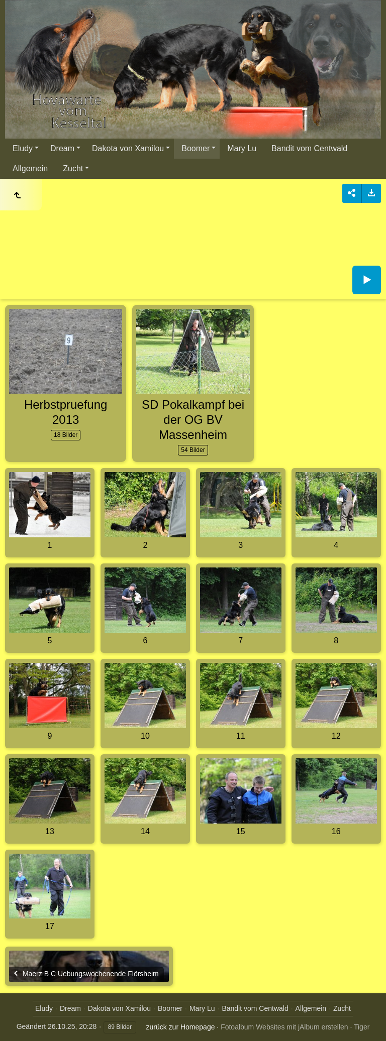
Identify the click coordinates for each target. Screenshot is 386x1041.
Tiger (361, 1027)
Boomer (195, 148)
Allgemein (30, 168)
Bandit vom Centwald (309, 148)
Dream (62, 148)
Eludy (23, 148)
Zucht (73, 168)
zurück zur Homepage (180, 1027)
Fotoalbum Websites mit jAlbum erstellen (284, 1027)
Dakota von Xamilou (128, 148)
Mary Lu (241, 148)
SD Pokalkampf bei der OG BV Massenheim (193, 419)
